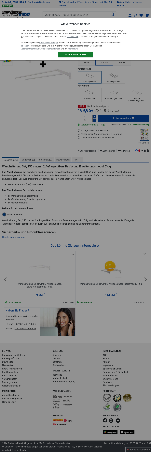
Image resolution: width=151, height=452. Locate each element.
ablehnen (25, 46)
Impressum (72, 49)
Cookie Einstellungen (48, 43)
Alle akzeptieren (75, 54)
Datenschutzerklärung (30, 49)
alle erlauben (72, 36)
